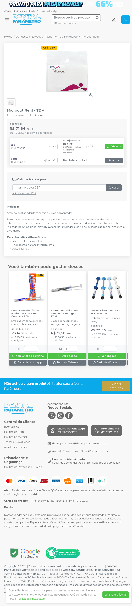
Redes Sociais (37, 11)
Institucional (21, 11)
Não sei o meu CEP (24, 193)
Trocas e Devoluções (17, 442)
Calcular (113, 187)
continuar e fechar (116, 594)
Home (8, 36)
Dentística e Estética (28, 36)
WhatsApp (52, 11)
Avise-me (114, 160)
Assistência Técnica (16, 447)
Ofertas (8, 11)
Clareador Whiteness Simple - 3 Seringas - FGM (65, 313)
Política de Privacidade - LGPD (23, 467)
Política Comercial (15, 437)
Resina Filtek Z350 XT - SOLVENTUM (105, 312)
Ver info (50, 146)
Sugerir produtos (116, 386)
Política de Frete (14, 431)
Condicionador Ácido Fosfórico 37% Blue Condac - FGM (25, 313)
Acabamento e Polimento (61, 36)
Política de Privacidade (31, 598)
